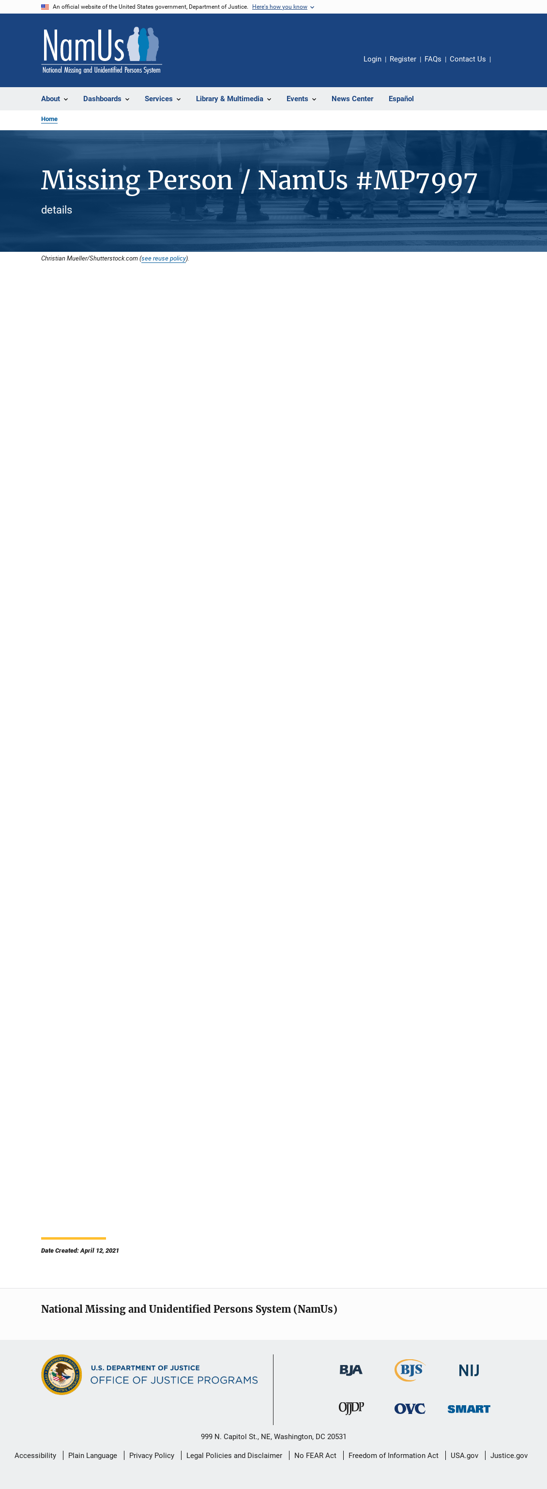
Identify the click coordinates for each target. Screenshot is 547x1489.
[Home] (101, 50)
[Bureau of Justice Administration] (351, 1377)
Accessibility (35, 1455)
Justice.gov (509, 1455)
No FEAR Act (315, 1455)
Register (403, 59)
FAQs (433, 59)
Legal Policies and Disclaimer (234, 1455)
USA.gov (464, 1455)
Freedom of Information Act (394, 1455)
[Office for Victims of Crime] (410, 1416)
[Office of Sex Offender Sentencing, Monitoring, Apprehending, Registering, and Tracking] (469, 1415)
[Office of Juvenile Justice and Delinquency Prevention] (351, 1417)
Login (372, 59)
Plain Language (92, 1455)
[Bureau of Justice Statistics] (410, 1383)
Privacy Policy (151, 1455)
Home (49, 119)
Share (506, 66)
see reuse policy (163, 258)
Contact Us (468, 59)
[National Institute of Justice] (469, 1377)
